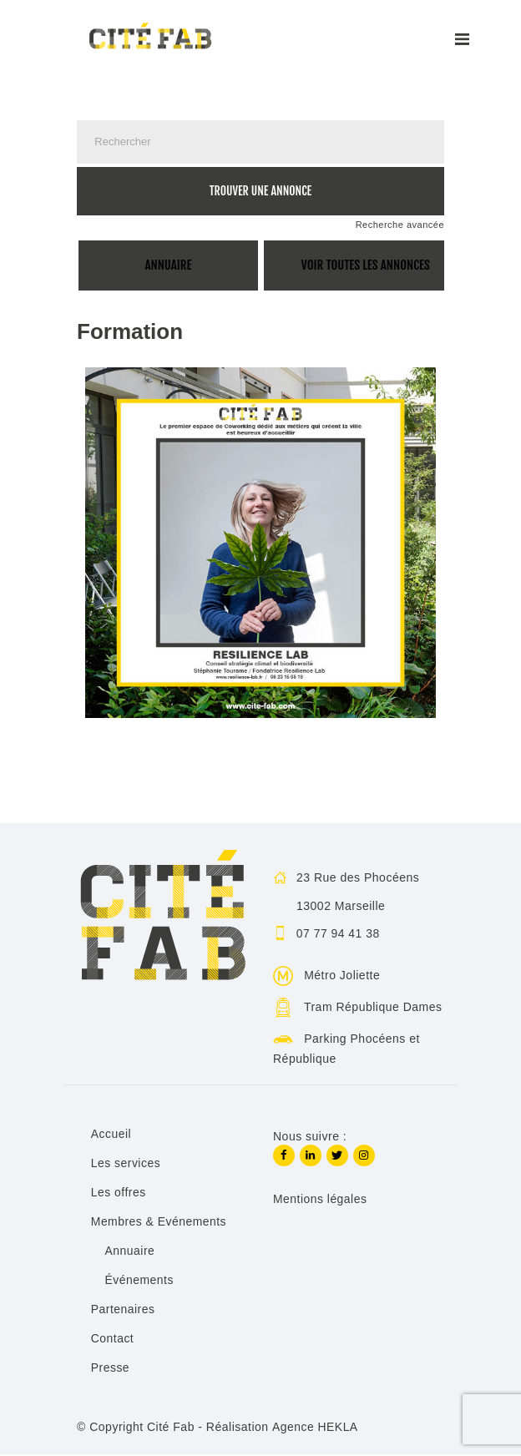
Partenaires (123, 1311)
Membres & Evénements (159, 1224)
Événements (140, 1282)
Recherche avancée (400, 225)
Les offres (118, 1194)
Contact (112, 1340)
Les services (126, 1165)
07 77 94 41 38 (338, 935)
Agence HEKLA (314, 1429)
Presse (110, 1370)
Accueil (111, 1136)
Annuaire (130, 1253)
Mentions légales (320, 1200)
